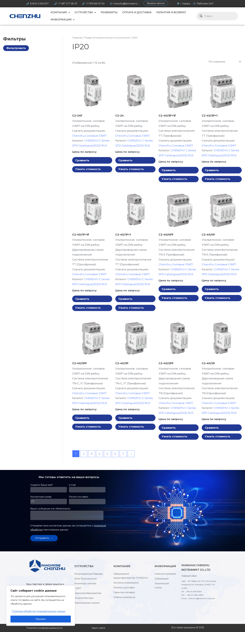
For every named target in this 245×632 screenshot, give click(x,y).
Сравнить (82, 160)
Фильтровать (16, 48)
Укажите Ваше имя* (49, 489)
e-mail (88, 489)
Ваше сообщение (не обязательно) (68, 515)
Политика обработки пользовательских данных (38, 611)
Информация (63, 19)
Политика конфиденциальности (44, 628)
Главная (77, 37)
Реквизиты (109, 12)
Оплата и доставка (137, 12)
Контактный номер (49, 501)
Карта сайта (98, 628)
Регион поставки (88, 501)
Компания (60, 12)
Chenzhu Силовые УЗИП (89, 135)
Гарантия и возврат (171, 12)
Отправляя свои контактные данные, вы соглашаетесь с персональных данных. (68, 527)
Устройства (85, 12)
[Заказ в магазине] (224, 62)
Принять (40, 619)
